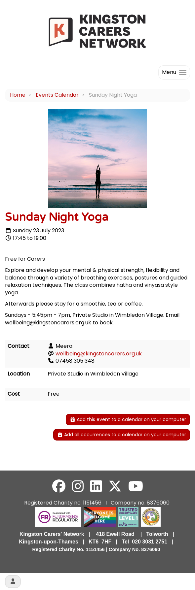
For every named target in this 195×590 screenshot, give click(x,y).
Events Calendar (57, 95)
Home (17, 95)
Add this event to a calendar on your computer (128, 419)
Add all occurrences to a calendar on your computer (121, 434)
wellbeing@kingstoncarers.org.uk (99, 353)
